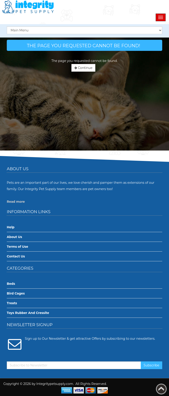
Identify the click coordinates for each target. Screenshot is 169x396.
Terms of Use (17, 247)
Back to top (161, 389)
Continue (83, 68)
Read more (16, 202)
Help (10, 227)
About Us (14, 237)
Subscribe (151, 365)
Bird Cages (16, 293)
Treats (12, 303)
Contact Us (16, 256)
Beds (11, 284)
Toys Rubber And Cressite (28, 313)
